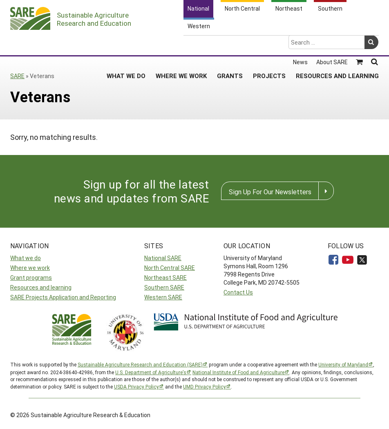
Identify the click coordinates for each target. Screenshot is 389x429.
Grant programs (31, 277)
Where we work (30, 268)
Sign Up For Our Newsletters (270, 191)
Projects (269, 43)
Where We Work (181, 43)
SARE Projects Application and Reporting (63, 297)
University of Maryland (343, 364)
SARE (17, 76)
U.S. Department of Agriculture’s (150, 372)
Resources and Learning (337, 43)
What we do (25, 258)
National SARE (162, 258)
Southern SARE (164, 287)
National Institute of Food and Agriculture (238, 372)
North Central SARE (169, 268)
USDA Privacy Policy (136, 386)
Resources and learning (41, 287)
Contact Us (238, 292)
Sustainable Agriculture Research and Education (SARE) (140, 364)
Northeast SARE (165, 277)
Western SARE (163, 297)
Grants (230, 43)
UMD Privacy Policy (204, 386)
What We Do (126, 43)
